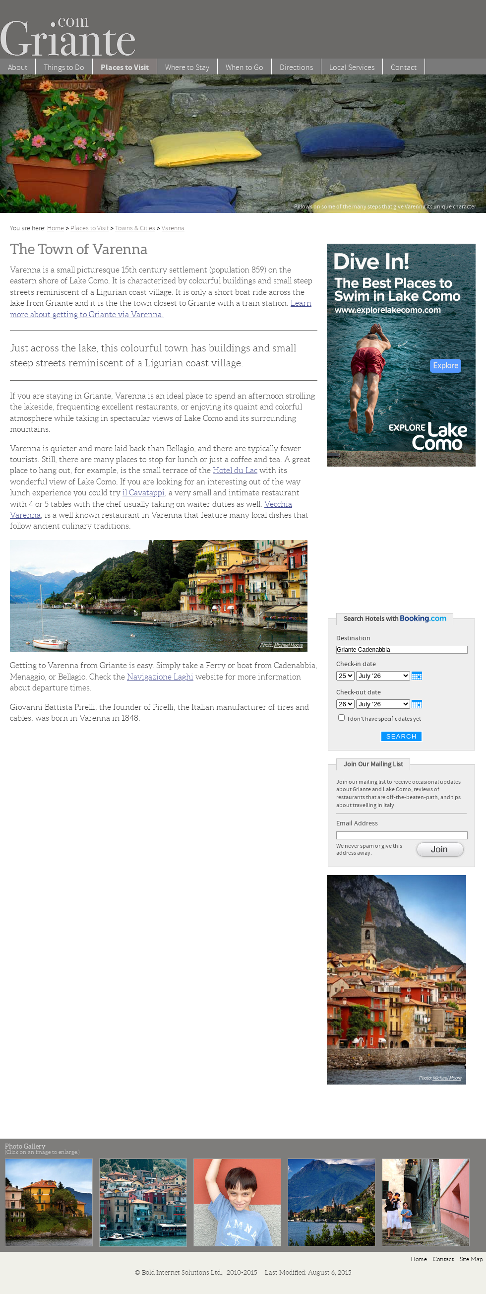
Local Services (351, 67)
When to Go (244, 67)
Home (55, 228)
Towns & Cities (135, 228)
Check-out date (358, 692)
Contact (404, 67)
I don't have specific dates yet (384, 719)
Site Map (471, 1259)
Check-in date (356, 664)
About (17, 67)
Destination (353, 638)
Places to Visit (89, 228)
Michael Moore (288, 645)
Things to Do (64, 67)
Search (401, 736)
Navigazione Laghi (160, 677)
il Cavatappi (143, 492)
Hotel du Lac (235, 470)
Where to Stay (187, 67)
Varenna (173, 228)
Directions (296, 67)
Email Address (359, 823)
